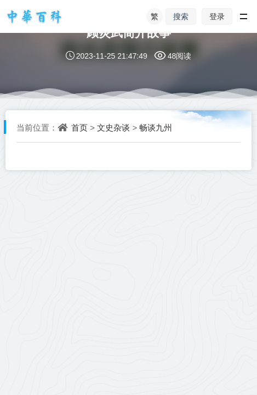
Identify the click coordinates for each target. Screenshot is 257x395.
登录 (217, 16)
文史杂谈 (113, 127)
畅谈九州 (155, 127)
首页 (79, 127)
